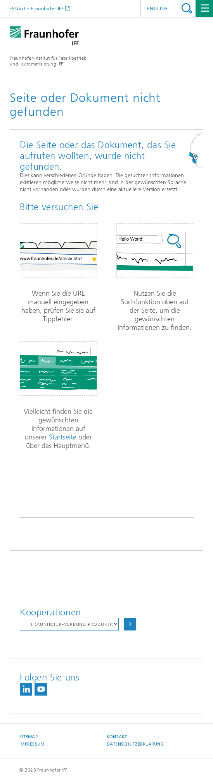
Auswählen (130, 624)
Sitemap (28, 736)
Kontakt (117, 736)
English (157, 8)
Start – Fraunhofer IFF (39, 8)
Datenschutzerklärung (135, 744)
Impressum (31, 744)
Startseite (62, 437)
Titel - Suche (187, 8)
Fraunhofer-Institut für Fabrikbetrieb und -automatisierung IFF (48, 61)
